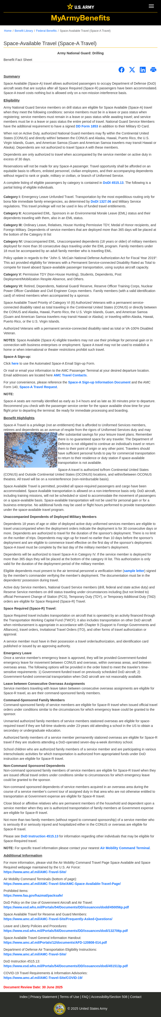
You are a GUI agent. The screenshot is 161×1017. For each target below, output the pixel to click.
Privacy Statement (44, 997)
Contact (135, 997)
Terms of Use (70, 997)
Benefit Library (24, 30)
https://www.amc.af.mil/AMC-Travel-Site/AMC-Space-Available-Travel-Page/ (62, 884)
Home (8, 30)
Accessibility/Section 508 (109, 997)
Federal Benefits (46, 30)
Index (24, 997)
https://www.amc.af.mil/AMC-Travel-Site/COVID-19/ (43, 978)
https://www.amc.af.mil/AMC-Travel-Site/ (35, 954)
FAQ (85, 997)
